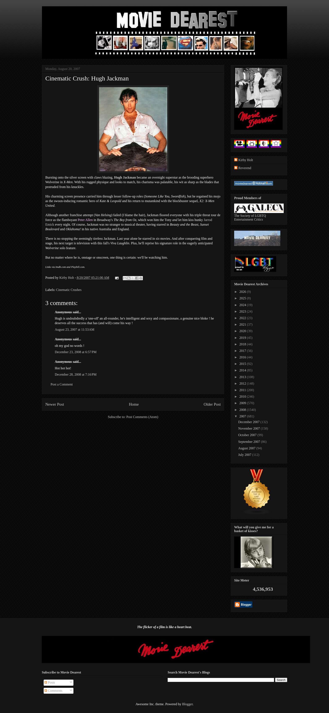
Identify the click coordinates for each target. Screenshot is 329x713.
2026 (243, 291)
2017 (243, 351)
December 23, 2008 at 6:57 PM (76, 352)
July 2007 (245, 454)
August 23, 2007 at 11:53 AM (74, 329)
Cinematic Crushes (68, 290)
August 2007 (247, 448)
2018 (243, 344)
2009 (243, 403)
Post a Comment (62, 384)
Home (134, 404)
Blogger (187, 704)
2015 (243, 364)
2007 (243, 416)
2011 (243, 390)
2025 (243, 298)
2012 (243, 383)
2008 (243, 410)
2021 (243, 324)
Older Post (212, 404)
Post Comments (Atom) (142, 417)
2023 (243, 311)
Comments (53, 690)
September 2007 (249, 441)
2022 (243, 318)
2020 (243, 331)
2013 (243, 377)
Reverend (244, 168)
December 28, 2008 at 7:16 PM (76, 374)
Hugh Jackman (125, 177)
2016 (243, 357)
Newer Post (54, 404)
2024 (243, 305)
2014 (243, 370)
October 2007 (247, 435)
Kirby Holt (67, 277)
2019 (243, 337)
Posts (49, 682)
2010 (243, 396)
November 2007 (249, 428)
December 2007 (249, 422)
